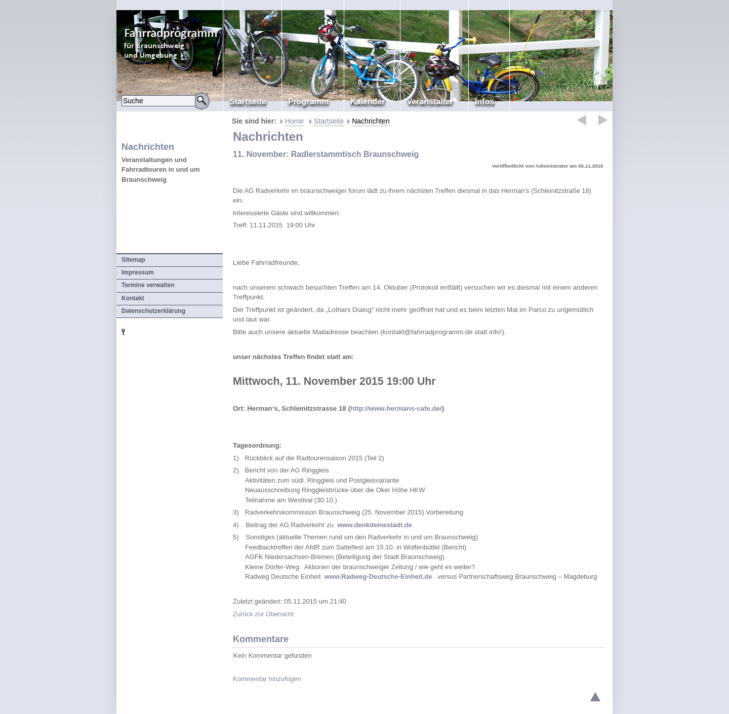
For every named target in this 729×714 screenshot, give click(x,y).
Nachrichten (371, 121)
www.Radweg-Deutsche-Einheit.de (378, 576)
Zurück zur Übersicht (263, 614)
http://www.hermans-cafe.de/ (396, 408)
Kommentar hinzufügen (267, 679)
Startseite (329, 121)
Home (294, 121)
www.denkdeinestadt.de (374, 525)
